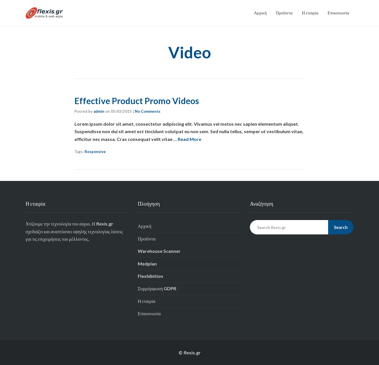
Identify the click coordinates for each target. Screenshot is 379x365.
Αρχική (260, 12)
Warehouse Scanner (159, 251)
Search (341, 227)
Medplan (147, 263)
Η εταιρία (310, 12)
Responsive (95, 151)
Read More (189, 139)
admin (98, 111)
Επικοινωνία (338, 12)
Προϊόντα (284, 12)
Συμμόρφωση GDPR (157, 288)
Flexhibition (150, 276)
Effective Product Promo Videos (136, 100)
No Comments (147, 111)
